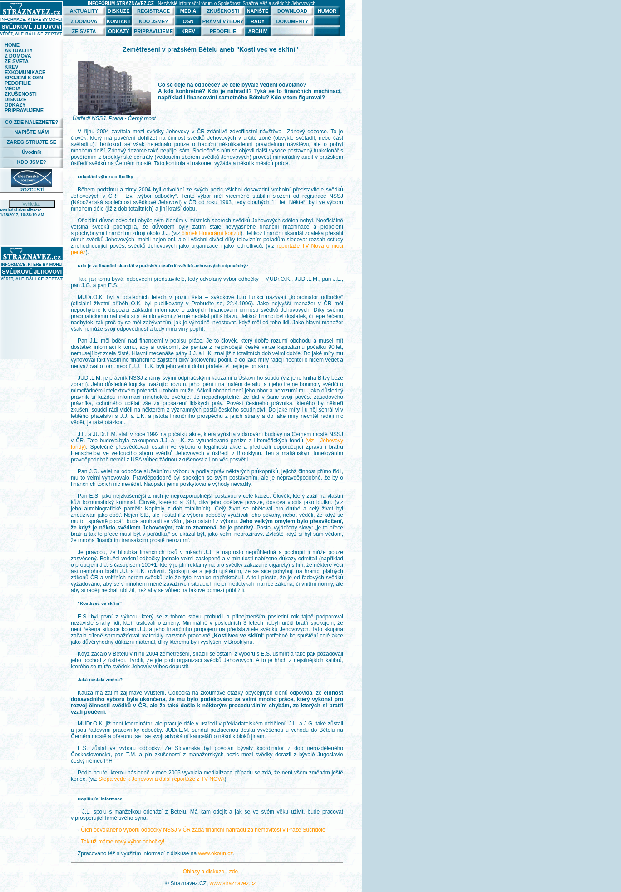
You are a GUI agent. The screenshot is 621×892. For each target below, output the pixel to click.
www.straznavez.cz (233, 883)
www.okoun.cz (215, 853)
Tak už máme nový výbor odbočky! (122, 841)
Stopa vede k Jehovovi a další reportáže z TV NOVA (162, 779)
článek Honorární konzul (211, 233)
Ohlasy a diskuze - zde (210, 871)
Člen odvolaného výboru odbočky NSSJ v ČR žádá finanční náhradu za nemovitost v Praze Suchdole (203, 830)
